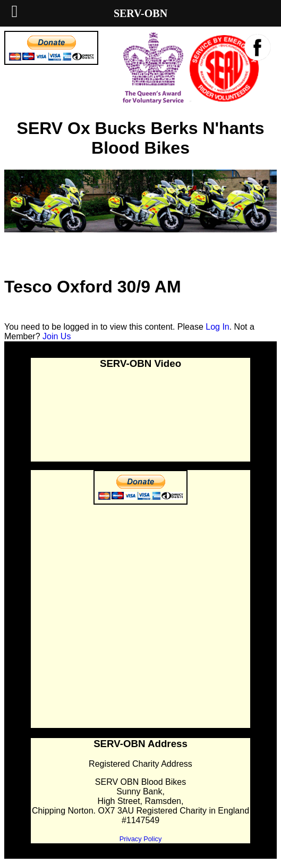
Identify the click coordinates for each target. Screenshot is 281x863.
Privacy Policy (141, 839)
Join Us (56, 336)
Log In (217, 326)
